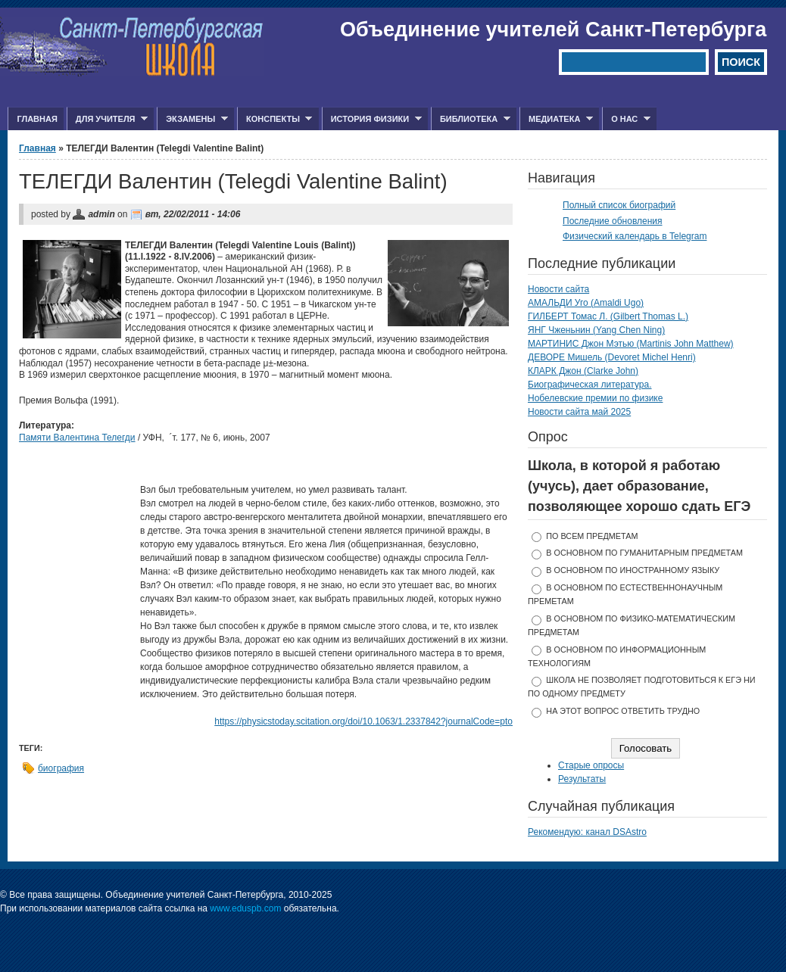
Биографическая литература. (590, 384)
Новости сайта (558, 289)
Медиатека (556, 119)
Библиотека (470, 119)
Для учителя (107, 119)
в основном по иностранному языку (632, 570)
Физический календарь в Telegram (634, 236)
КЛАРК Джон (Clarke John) (583, 371)
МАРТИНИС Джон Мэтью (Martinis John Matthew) (631, 343)
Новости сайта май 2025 (579, 412)
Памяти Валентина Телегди (77, 437)
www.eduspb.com (245, 908)
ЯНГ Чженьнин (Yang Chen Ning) (596, 330)
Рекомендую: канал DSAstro (587, 832)
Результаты (582, 779)
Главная (37, 118)
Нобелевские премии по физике (595, 398)
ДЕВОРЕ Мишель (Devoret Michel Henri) (612, 357)
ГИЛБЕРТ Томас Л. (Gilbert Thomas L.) (608, 316)
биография (61, 768)
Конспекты (274, 119)
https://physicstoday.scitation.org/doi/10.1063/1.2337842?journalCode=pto (363, 721)
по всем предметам (592, 536)
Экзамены (192, 119)
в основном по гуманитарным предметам (644, 552)
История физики (372, 119)
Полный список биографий (619, 205)
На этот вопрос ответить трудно (623, 710)
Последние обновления (613, 221)
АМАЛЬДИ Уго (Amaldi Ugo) (586, 303)
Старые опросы (591, 765)
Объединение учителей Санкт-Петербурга (553, 29)
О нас (626, 119)
